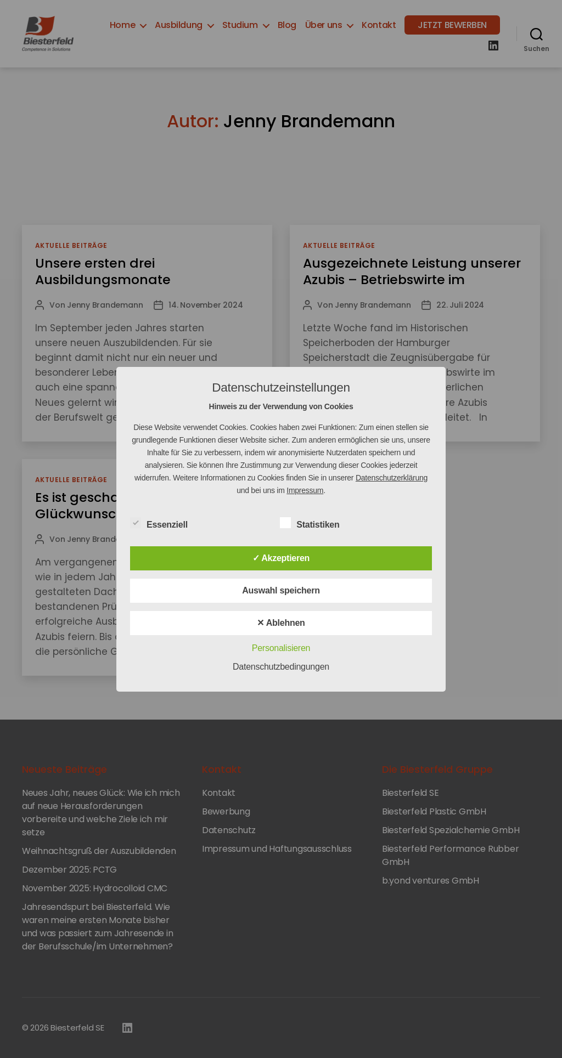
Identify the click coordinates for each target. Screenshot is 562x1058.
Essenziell (164, 523)
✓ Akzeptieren (281, 558)
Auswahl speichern (281, 590)
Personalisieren (281, 648)
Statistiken (315, 523)
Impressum (304, 490)
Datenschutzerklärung (392, 477)
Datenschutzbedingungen (281, 666)
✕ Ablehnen (281, 622)
